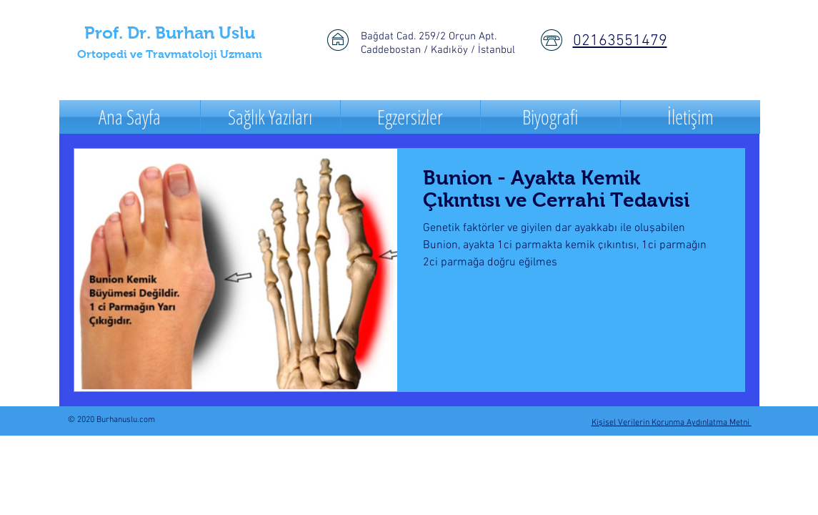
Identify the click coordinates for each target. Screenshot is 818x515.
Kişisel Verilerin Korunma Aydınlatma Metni (672, 423)
